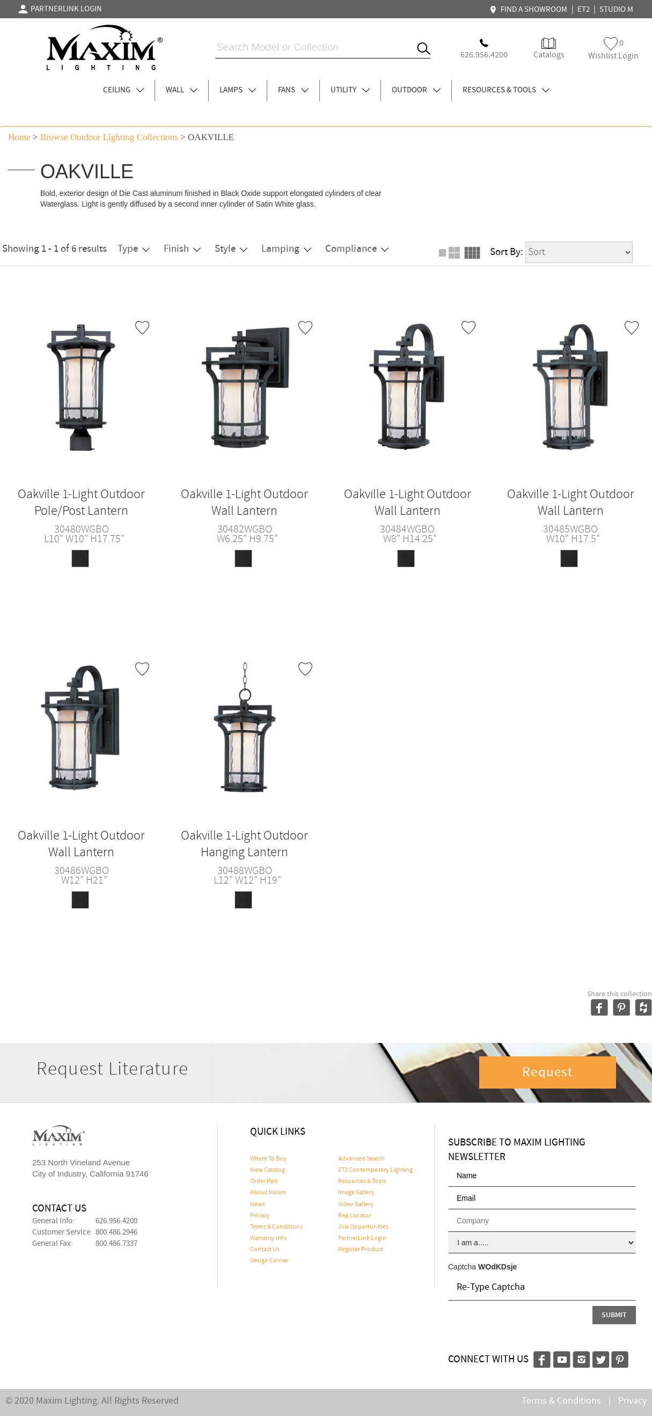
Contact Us (265, 1249)
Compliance (357, 249)
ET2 (583, 9)
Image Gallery (356, 1192)
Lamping (286, 249)
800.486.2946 (116, 1232)
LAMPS (237, 90)
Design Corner (269, 1261)
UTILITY (350, 90)
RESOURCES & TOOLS (506, 90)
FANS (293, 90)
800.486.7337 (116, 1243)
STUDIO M (616, 9)
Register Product (360, 1249)
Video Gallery (355, 1204)
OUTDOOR (416, 90)
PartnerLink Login (362, 1238)
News (257, 1204)
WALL (181, 90)
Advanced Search (361, 1159)
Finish (182, 249)
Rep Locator (354, 1215)
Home (19, 137)
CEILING (123, 90)
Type (134, 249)
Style (231, 249)
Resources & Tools (362, 1181)
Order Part (263, 1181)
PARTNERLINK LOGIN (60, 9)
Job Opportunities (363, 1227)
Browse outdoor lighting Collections (109, 137)
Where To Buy (268, 1159)
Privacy (260, 1215)
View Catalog (267, 1170)
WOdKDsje (497, 1266)
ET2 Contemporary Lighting (375, 1170)
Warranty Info (268, 1238)
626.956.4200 (116, 1221)
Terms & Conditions (276, 1227)
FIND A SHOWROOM (529, 9)
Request (547, 1072)
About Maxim (268, 1192)
